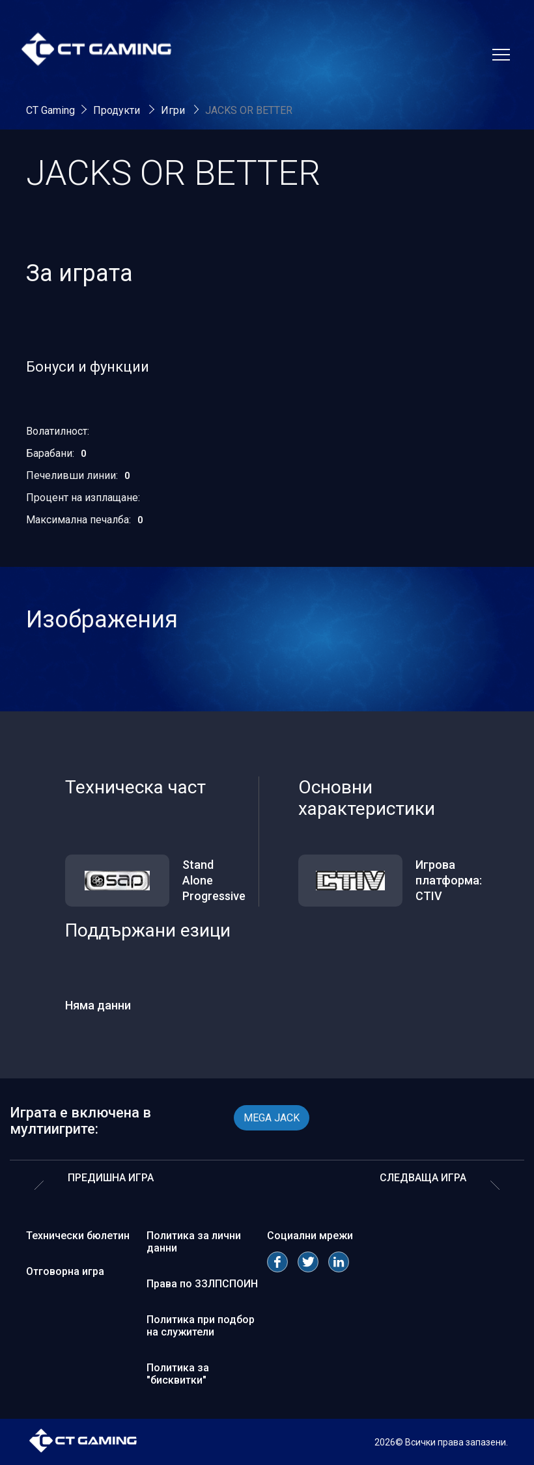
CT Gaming (50, 110)
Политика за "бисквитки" (178, 1374)
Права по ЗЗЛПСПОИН (202, 1284)
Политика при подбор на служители (201, 1325)
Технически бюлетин (78, 1235)
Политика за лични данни (194, 1241)
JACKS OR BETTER (248, 110)
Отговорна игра (65, 1271)
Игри (174, 110)
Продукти (118, 110)
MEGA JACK (272, 1118)
